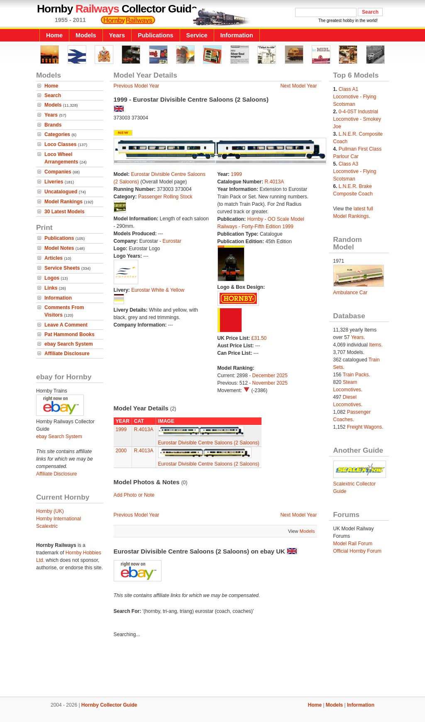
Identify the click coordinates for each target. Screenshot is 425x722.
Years (117, 35)
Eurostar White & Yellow (157, 290)
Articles (53, 258)
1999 (236, 174)
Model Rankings (63, 202)
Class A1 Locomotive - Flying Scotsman (354, 96)
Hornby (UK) (50, 511)
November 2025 (270, 383)
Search (52, 95)
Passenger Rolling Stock (165, 197)
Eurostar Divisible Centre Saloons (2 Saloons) (208, 443)
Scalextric (47, 526)
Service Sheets (62, 268)
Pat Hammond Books (69, 334)
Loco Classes (60, 144)
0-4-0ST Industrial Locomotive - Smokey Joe (357, 119)
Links (50, 288)
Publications (155, 35)
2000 (121, 451)
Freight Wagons (364, 427)
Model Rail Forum (353, 543)
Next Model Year (298, 86)
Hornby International (58, 519)
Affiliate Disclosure (67, 353)
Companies (57, 172)
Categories (57, 134)
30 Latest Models (64, 212)
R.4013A (274, 182)
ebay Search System (68, 344)
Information (236, 35)
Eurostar (172, 241)
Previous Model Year (136, 86)
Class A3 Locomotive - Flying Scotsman (354, 171)
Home (54, 35)
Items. (376, 345)
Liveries (53, 182)
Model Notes (59, 248)
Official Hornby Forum (357, 551)
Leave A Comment (66, 325)
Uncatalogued (60, 192)
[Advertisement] (212, 668)
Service (197, 35)
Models (86, 35)
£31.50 (259, 338)
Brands (52, 125)
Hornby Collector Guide (109, 705)
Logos (51, 278)
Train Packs (356, 375)
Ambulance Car (350, 292)
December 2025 (270, 375)
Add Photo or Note (134, 495)
